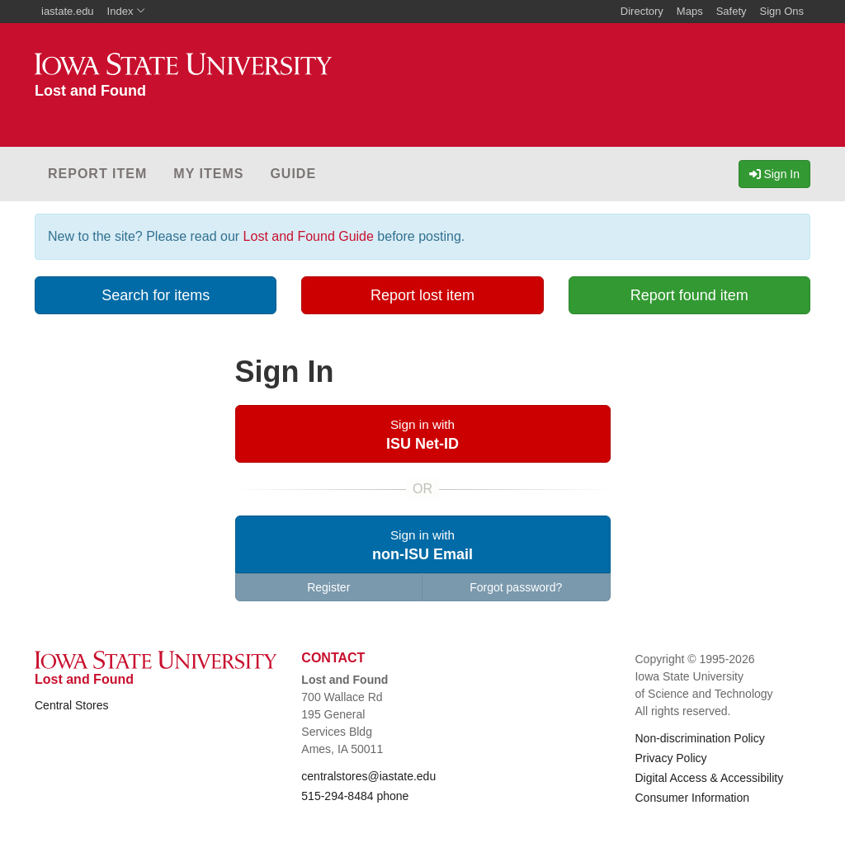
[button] (423, 434)
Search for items (155, 295)
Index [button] (126, 11)
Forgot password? (516, 587)
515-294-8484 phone (354, 796)
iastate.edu (67, 11)
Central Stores (71, 705)
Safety (731, 11)
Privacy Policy (670, 758)
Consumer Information (692, 797)
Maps (690, 11)
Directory (642, 11)
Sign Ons (782, 11)
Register (328, 587)
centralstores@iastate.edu (368, 776)
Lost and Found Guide (308, 236)
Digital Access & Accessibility (709, 777)
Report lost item (422, 295)
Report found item (689, 295)
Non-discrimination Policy (699, 738)
